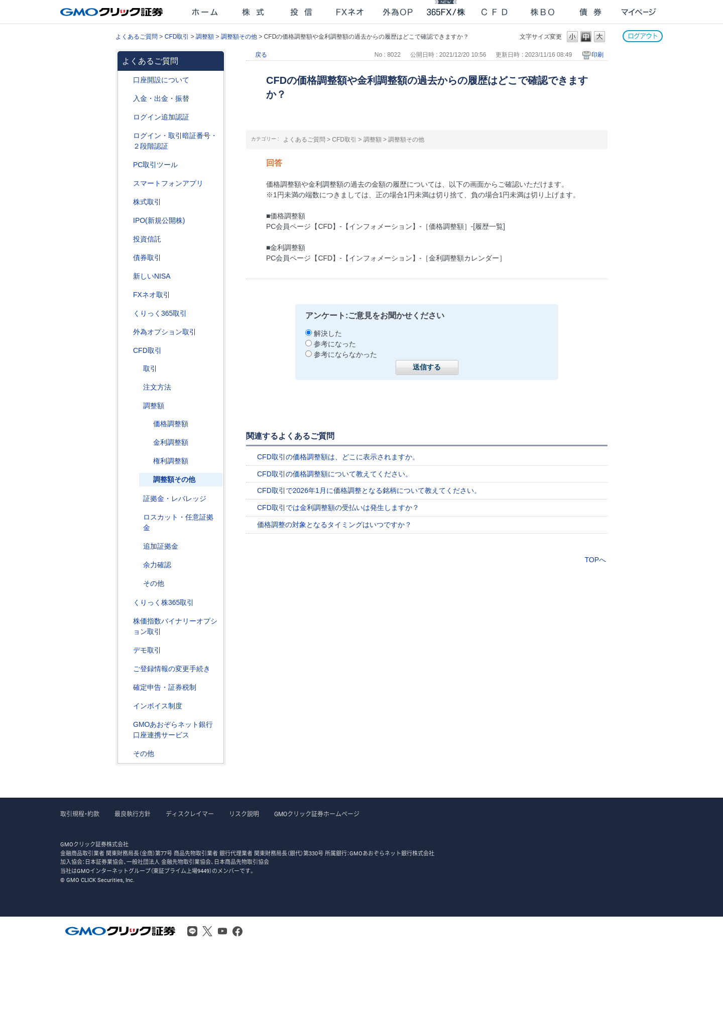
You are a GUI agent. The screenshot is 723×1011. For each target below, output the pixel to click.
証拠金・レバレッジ (174, 498)
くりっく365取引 (160, 313)
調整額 (205, 36)
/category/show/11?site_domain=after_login (126, 350)
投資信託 (147, 239)
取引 (150, 368)
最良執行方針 (132, 814)
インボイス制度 (157, 706)
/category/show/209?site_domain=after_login (126, 650)
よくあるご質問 (136, 36)
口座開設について (161, 80)
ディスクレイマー (190, 814)
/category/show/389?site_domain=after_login (126, 257)
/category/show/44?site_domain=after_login (126, 753)
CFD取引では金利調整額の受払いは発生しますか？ (338, 507)
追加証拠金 (160, 546)
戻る (261, 54)
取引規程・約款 (79, 814)
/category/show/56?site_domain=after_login (126, 669)
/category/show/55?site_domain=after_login (126, 98)
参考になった (335, 344)
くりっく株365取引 (163, 602)
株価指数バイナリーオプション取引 (175, 626)
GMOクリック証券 (112, 12)
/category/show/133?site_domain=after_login (126, 621)
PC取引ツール (155, 165)
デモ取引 (147, 650)
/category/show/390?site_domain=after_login (126, 706)
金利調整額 (170, 442)
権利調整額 (170, 461)
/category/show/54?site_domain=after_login (126, 136)
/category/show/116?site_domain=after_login (126, 239)
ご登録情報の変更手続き (171, 669)
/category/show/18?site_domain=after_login (136, 368)
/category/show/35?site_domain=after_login (126, 313)
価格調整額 (170, 424)
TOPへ (595, 560)
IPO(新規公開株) (159, 220)
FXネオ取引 (151, 295)
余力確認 (157, 565)
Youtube (222, 931)
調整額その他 (239, 36)
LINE (192, 931)
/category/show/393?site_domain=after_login (126, 276)
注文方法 (157, 387)
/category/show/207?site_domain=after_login (126, 165)
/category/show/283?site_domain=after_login (136, 406)
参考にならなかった (345, 354)
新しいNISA (152, 276)
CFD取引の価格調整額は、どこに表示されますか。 (338, 457)
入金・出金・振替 (161, 98)
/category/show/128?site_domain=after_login (126, 724)
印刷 (597, 54)
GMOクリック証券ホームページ (316, 814)
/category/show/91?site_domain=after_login (126, 80)
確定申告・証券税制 (164, 687)
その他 (153, 583)
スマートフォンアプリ (168, 183)
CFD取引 (177, 36)
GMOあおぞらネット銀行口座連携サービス (173, 729)
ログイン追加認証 (161, 117)
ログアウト (643, 36)
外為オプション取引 (164, 332)
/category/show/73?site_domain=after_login (126, 220)
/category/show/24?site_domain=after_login (126, 295)
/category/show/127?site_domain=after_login (126, 687)
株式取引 (147, 202)
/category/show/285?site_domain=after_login (136, 387)
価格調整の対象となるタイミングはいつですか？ (334, 525)
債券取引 (147, 258)
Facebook (237, 931)
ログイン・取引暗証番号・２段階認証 (175, 141)
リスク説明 (244, 814)
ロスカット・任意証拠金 (178, 522)
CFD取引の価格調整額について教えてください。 (334, 474)
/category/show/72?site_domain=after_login (126, 202)
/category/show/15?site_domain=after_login (136, 517)
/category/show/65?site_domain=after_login (126, 332)
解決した (328, 333)
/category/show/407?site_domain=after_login (126, 602)
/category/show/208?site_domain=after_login (126, 183)
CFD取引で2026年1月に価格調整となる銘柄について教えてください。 (369, 490)
